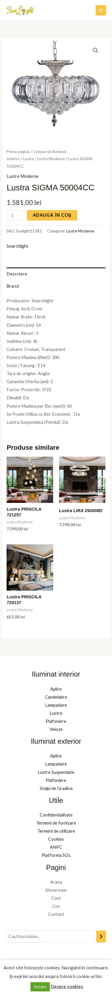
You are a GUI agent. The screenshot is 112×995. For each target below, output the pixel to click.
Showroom (56, 890)
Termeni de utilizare (56, 831)
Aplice (56, 688)
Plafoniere (56, 721)
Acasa (56, 882)
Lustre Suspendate (56, 772)
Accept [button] (40, 986)
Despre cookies (67, 986)
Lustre (28, 158)
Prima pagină (18, 151)
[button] (95, 50)
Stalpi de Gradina (56, 788)
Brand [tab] (13, 286)
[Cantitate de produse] (14, 215)
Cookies (56, 839)
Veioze (56, 729)
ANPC (56, 847)
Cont (56, 898)
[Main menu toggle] (101, 10)
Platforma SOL (56, 855)
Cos (56, 906)
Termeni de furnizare (56, 822)
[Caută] (101, 936)
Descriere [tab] (17, 273)
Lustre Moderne (51, 158)
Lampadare (56, 705)
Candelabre (56, 697)
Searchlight (17, 246)
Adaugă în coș (52, 215)
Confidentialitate (56, 814)
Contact (56, 914)
